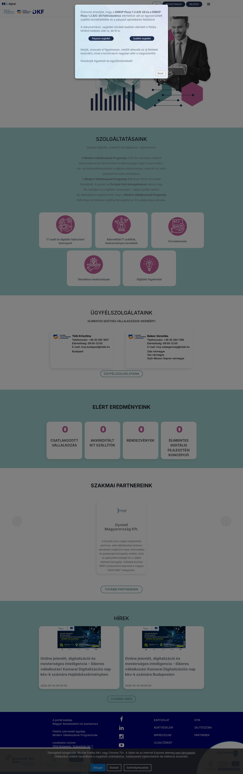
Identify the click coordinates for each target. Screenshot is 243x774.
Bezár (160, 73)
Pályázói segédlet (101, 38)
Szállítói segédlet (142, 38)
